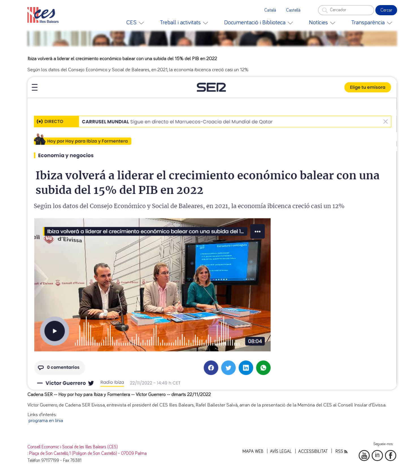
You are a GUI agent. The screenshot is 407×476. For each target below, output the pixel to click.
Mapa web (253, 451)
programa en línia (46, 420)
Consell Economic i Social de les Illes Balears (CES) (72, 447)
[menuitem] (135, 23)
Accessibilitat (313, 451)
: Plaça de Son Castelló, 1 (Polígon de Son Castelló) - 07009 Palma (87, 453)
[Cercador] (346, 10)
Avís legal (281, 451)
